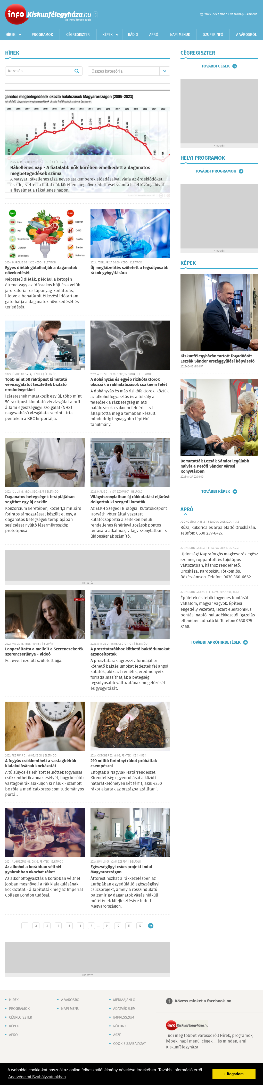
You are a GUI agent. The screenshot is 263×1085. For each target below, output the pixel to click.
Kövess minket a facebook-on (203, 1001)
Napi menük (180, 35)
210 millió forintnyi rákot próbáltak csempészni (124, 763)
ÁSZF (117, 1035)
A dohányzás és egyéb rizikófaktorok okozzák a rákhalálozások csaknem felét (129, 382)
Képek (107, 35)
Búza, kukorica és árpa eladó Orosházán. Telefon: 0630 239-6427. (218, 530)
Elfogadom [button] (234, 1074)
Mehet (77, 71)
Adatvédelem (124, 1009)
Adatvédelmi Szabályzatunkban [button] (37, 1077)
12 (139, 925)
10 (117, 925)
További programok (215, 171)
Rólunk (120, 1026)
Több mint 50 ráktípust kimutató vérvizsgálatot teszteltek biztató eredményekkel (36, 384)
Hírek (10, 35)
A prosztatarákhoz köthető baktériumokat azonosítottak (130, 652)
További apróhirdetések (216, 642)
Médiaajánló (124, 1000)
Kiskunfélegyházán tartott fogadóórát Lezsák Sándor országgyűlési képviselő (217, 359)
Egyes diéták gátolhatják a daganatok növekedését (41, 270)
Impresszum (123, 1017)
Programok (42, 35)
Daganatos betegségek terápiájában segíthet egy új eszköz (40, 499)
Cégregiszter (78, 35)
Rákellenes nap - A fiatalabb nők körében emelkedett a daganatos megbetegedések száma (80, 170)
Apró (153, 35)
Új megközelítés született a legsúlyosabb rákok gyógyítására (130, 270)
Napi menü (70, 1009)
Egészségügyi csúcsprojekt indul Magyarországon (121, 869)
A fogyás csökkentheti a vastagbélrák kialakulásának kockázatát (40, 763)
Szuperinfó (213, 35)
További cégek (215, 66)
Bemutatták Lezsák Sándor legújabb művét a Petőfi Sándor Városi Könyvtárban (214, 466)
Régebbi (150, 926)
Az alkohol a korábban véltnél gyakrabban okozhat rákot (33, 869)
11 (129, 925)
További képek (215, 491)
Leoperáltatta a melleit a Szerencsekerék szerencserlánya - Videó (44, 652)
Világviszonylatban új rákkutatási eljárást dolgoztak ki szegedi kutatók (130, 499)
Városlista (95, 14)
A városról (246, 35)
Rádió (133, 35)
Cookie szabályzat (129, 1044)
